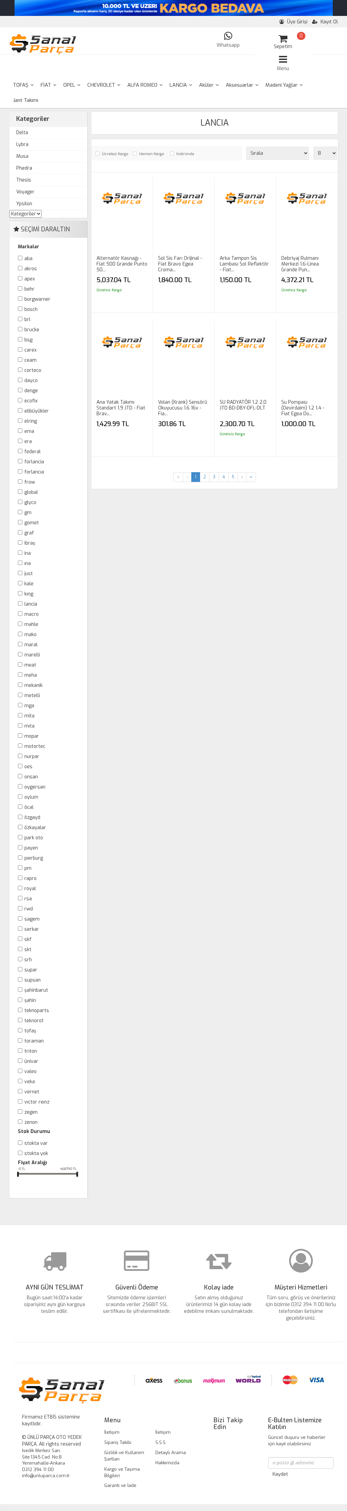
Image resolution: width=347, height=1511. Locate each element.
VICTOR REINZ (36, 1102)
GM (27, 512)
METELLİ (32, 695)
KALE (29, 584)
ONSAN (31, 777)
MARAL (31, 645)
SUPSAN (32, 980)
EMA (29, 431)
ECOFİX (31, 401)
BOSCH (31, 309)
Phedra (24, 168)
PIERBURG (33, 858)
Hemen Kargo (151, 153)
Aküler (209, 85)
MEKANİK (33, 685)
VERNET (31, 1092)
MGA (29, 705)
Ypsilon (24, 204)
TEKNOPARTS (36, 1010)
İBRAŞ (29, 543)
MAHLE (31, 624)
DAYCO (31, 380)
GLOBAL (31, 492)
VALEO (30, 1071)
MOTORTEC (34, 746)
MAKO (30, 634)
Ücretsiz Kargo (115, 153)
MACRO (31, 614)
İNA (27, 553)
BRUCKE (31, 330)
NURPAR (31, 756)
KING (28, 594)
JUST (28, 573)
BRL (27, 319)
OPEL (72, 85)
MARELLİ (32, 655)
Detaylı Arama (170, 1452)
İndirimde (185, 153)
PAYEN (31, 848)
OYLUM (31, 797)
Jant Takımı (25, 100)
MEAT (30, 665)
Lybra (22, 144)
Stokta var (36, 1143)
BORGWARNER (37, 299)
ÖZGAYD (32, 817)
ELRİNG (30, 421)
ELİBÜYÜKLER (36, 411)
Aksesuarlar (242, 85)
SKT (27, 949)
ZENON (31, 1122)
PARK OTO (33, 838)
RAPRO (30, 878)
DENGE (31, 390)
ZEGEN (31, 1112)
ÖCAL (29, 807)
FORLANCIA (34, 472)
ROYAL (30, 888)
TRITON (30, 1051)
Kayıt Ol (325, 22)
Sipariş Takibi (117, 1442)
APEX (29, 279)
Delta (22, 132)
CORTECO (32, 370)
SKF (27, 939)
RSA (28, 899)
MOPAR (31, 736)
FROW (29, 482)
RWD (28, 909)
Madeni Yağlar (284, 85)
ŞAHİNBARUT (36, 990)
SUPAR (30, 970)
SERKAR (31, 929)
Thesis (23, 180)
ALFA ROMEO (145, 85)
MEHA (30, 675)
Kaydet (280, 1474)
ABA (28, 258)
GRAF (29, 533)
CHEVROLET (104, 85)
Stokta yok (36, 1153)
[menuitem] (23, 85)
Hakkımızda (167, 1463)
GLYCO (30, 502)
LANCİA (30, 604)
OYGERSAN (34, 787)
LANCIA (181, 85)
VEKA (29, 1081)
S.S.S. (161, 1442)
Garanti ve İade (120, 1485)
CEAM (30, 360)
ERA (28, 441)
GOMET (31, 523)
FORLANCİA (34, 462)
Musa (22, 156)
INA (27, 563)
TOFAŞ (23, 85)
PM (27, 868)
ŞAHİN (30, 1000)
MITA (29, 726)
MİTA (29, 716)
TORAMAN (34, 1041)
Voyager (25, 192)
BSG (28, 340)
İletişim (112, 1432)
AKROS (30, 269)
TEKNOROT (34, 1020)
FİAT (49, 85)
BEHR (29, 289)
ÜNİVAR (31, 1061)
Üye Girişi (293, 22)
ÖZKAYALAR (35, 827)
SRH (28, 960)
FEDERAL (32, 451)
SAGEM (32, 919)
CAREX (30, 350)
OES (28, 766)
